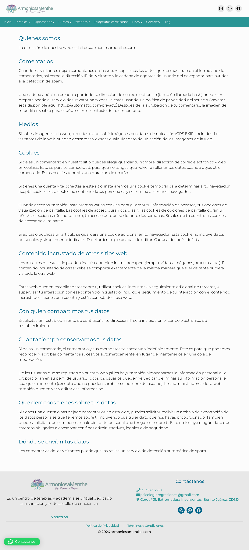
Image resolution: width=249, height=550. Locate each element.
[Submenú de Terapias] (29, 22)
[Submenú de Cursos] (70, 22)
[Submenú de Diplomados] (54, 22)
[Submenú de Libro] (141, 22)
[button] (22, 541)
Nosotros (59, 517)
